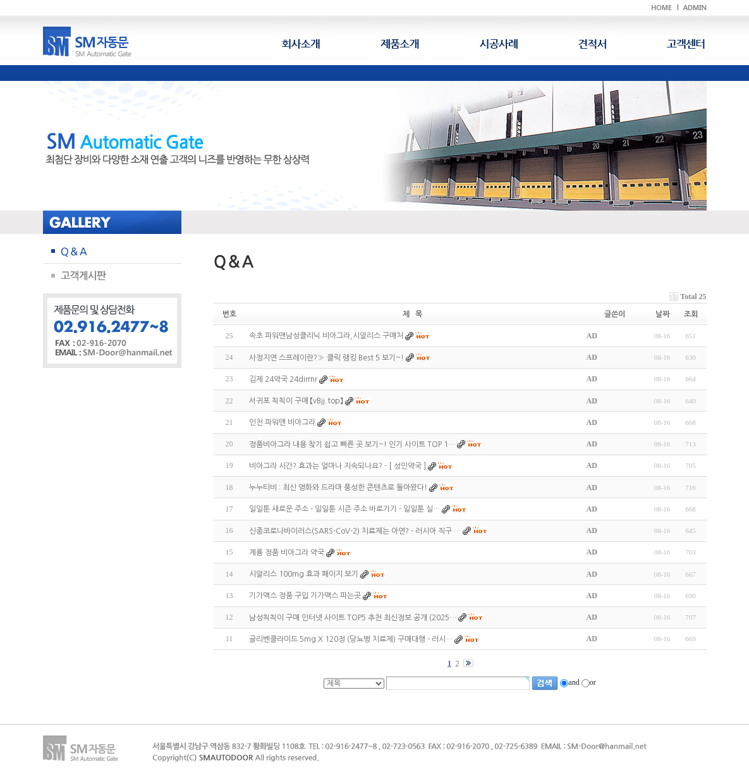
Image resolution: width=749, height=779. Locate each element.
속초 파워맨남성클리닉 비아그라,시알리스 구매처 (326, 336)
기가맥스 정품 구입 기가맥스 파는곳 (305, 596)
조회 (691, 314)
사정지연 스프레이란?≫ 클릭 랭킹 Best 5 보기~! (326, 358)
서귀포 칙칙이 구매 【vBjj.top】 (297, 401)
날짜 (662, 314)
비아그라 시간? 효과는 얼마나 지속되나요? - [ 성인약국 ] (337, 466)
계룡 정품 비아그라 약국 (286, 552)
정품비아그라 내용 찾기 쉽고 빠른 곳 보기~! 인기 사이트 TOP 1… (352, 444)
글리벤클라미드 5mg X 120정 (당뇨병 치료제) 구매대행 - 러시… (351, 639)
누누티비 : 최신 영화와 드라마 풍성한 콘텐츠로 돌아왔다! (338, 487)
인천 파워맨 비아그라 (282, 423)
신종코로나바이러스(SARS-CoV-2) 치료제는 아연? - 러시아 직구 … (355, 531)
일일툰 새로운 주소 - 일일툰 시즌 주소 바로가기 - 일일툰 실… (344, 509)
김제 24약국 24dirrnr (283, 379)
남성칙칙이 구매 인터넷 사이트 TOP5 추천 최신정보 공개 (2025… (352, 618)
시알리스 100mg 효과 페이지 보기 (303, 574)
